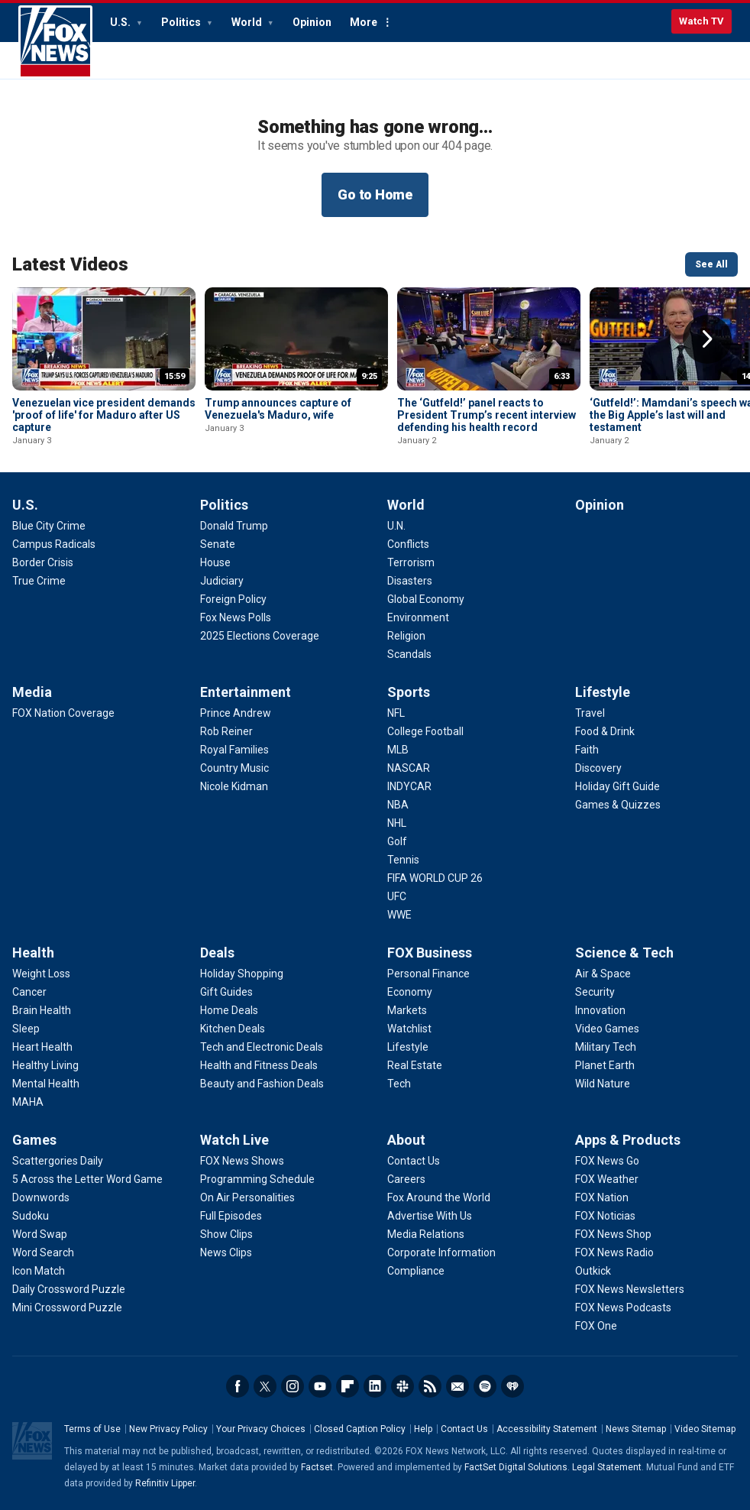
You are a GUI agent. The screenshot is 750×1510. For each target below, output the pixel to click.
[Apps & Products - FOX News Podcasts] (623, 1307)
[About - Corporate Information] (441, 1252)
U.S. (121, 22)
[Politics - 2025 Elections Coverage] (259, 636)
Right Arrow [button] (707, 339)
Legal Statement (607, 1467)
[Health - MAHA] (28, 1102)
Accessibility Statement (546, 1429)
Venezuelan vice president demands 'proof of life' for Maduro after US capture (104, 415)
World (247, 22)
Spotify (485, 1386)
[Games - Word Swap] (39, 1234)
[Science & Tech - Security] (595, 992)
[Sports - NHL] (396, 823)
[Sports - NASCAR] (408, 768)
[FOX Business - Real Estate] (414, 1065)
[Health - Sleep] (26, 1028)
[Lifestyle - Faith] (587, 750)
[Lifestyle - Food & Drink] (605, 731)
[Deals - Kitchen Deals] (232, 1028)
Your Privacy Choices (260, 1429)
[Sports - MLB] (398, 750)
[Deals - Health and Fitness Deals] (259, 1065)
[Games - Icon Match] (38, 1271)
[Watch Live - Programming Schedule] (257, 1179)
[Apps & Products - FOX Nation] (602, 1197)
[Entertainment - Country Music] (234, 768)
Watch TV (701, 21)
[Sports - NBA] (398, 805)
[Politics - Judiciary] (222, 581)
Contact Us (464, 1429)
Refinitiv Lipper (165, 1483)
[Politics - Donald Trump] (234, 526)
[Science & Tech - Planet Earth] (605, 1065)
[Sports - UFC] (396, 896)
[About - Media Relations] (425, 1234)
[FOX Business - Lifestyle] (407, 1047)
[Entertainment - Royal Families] (234, 750)
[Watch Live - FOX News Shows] (242, 1161)
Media (32, 692)
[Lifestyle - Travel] (590, 713)
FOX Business (429, 953)
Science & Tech (624, 953)
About (406, 1140)
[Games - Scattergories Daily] (57, 1161)
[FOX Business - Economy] (409, 992)
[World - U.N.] (396, 526)
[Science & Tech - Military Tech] (605, 1047)
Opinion (312, 22)
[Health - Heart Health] (42, 1047)
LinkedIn (375, 1386)
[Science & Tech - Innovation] (600, 1010)
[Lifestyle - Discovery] (598, 768)
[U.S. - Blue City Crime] (49, 526)
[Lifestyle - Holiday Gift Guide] (617, 786)
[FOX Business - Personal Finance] (428, 973)
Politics (182, 22)
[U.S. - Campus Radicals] (53, 544)
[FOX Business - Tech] (399, 1083)
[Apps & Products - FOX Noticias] (605, 1216)
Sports (408, 692)
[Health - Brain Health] (41, 1010)
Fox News (55, 42)
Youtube (320, 1386)
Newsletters (457, 1386)
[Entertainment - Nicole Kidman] (234, 786)
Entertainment (245, 692)
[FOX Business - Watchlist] (409, 1028)
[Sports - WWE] (399, 915)
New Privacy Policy (168, 1429)
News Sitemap (636, 1429)
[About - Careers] (406, 1179)
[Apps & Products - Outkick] (593, 1271)
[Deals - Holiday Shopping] (241, 973)
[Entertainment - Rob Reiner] (226, 731)
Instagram (292, 1386)
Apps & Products (627, 1140)
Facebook (237, 1386)
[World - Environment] (418, 617)
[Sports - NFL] (396, 713)
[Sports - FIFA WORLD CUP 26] (435, 878)
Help (423, 1429)
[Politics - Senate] (217, 544)
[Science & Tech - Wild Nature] (602, 1083)
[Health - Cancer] (29, 992)
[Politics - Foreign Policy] (233, 599)
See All (711, 264)
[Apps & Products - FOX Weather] (606, 1179)
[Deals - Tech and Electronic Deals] (261, 1047)
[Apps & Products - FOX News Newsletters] (629, 1289)
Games (34, 1140)
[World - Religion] (406, 636)
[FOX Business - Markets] (407, 1010)
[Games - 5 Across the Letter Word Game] (87, 1179)
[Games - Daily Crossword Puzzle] (68, 1289)
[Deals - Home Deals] (229, 1010)
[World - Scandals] (409, 654)
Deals (217, 953)
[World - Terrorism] (411, 562)
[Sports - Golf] (397, 841)
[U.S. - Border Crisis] (42, 562)
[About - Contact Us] (413, 1161)
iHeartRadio (512, 1386)
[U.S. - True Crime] (39, 581)
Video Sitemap (704, 1429)
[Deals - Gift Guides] (226, 992)
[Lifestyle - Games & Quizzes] (618, 805)
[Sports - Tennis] (403, 860)
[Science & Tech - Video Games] (607, 1028)
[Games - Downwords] (41, 1197)
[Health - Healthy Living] (45, 1065)
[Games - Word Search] (43, 1252)
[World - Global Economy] (425, 599)
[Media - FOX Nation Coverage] (63, 713)
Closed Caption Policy (360, 1429)
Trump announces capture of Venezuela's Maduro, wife (278, 409)
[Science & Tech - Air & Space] (603, 973)
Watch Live (234, 1140)
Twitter (265, 1386)
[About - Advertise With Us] (429, 1216)
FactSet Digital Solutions (515, 1467)
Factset (317, 1467)
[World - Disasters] (409, 581)
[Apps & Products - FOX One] (596, 1326)
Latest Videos (70, 264)
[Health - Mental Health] (45, 1083)
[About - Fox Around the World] (438, 1197)
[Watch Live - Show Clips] (226, 1234)
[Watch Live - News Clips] (226, 1252)
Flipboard (347, 1386)
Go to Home (375, 194)
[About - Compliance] (416, 1271)
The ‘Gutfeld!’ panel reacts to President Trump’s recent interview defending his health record (486, 415)
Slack (402, 1386)
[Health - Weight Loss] (41, 973)
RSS (430, 1386)
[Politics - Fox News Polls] (235, 617)
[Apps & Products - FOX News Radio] (614, 1252)
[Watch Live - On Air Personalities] (247, 1197)
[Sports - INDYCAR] (409, 786)
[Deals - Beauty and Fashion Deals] (262, 1083)
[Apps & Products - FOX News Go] (607, 1161)
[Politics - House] (215, 562)
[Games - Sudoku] (30, 1216)
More (363, 22)
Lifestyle (602, 692)
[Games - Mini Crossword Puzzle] (67, 1307)
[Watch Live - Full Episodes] (231, 1216)
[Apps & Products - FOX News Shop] (613, 1234)
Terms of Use (92, 1429)
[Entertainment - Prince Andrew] (235, 713)
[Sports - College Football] (425, 731)
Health (33, 953)
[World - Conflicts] (408, 544)
